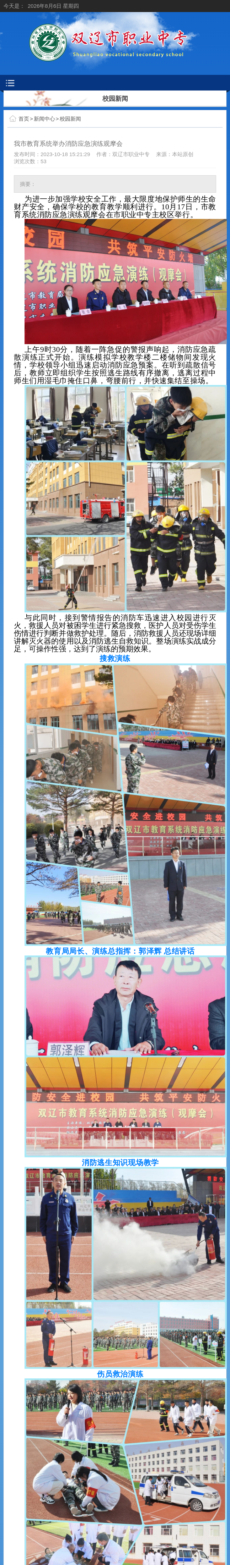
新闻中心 (44, 119)
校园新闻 (70, 119)
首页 (23, 119)
